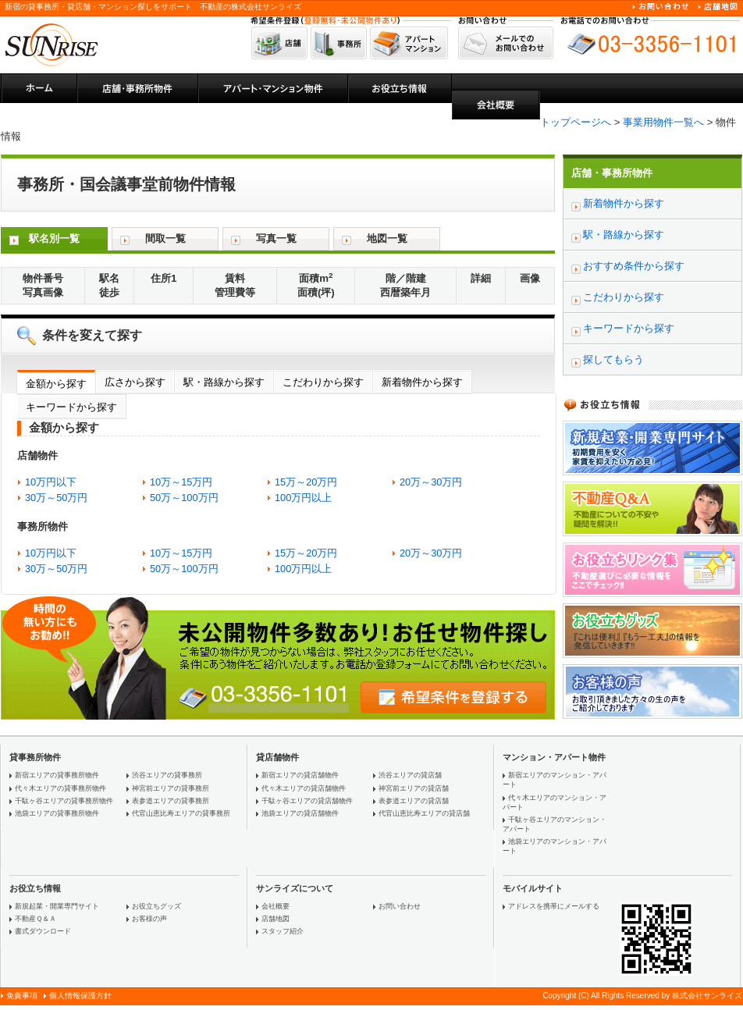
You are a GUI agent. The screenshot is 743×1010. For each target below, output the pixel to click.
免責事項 (21, 995)
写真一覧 (276, 238)
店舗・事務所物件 (611, 173)
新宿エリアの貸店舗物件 (300, 775)
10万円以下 (50, 482)
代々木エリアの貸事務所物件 (60, 788)
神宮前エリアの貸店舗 (414, 788)
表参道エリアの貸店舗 (414, 801)
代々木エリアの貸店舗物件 (303, 788)
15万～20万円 (306, 482)
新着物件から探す (422, 382)
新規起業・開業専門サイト (57, 906)
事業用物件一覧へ (663, 122)
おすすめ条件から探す (633, 266)
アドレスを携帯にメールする (553, 906)
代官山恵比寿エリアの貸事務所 (181, 813)
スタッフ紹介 (282, 931)
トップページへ (575, 122)
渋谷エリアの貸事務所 (167, 775)
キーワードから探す (71, 407)
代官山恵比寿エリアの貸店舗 (424, 813)
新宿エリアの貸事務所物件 (57, 775)
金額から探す (56, 383)
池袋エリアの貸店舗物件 (300, 813)
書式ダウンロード (43, 931)
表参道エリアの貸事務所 (170, 801)
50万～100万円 (184, 497)
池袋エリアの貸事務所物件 (57, 813)
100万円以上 (303, 497)
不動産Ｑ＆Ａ (35, 919)
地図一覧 (387, 238)
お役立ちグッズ (156, 906)
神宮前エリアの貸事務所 (170, 788)
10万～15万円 (181, 482)
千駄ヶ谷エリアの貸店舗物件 (307, 801)
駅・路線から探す (224, 382)
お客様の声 (149, 919)
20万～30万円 (431, 482)
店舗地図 (275, 919)
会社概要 (275, 906)
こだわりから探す (323, 382)
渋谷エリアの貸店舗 (410, 775)
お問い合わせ (400, 906)
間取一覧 (165, 238)
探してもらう (613, 359)
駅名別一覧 (54, 238)
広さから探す (135, 382)
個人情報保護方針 (80, 995)
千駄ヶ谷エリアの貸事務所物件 (64, 801)
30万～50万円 (56, 497)
